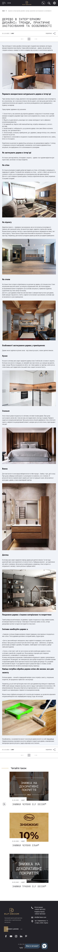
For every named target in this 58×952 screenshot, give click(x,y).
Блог (3, 11)
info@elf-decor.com (40, 917)
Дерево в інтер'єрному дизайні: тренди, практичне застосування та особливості (29, 11)
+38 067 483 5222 (40, 909)
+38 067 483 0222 (40, 914)
